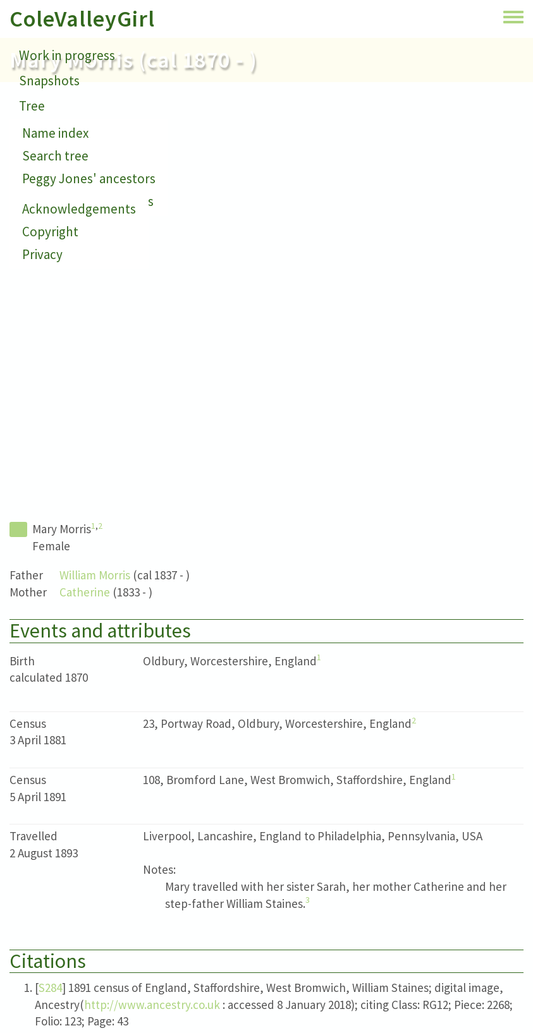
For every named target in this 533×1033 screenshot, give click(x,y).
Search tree (55, 155)
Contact (41, 131)
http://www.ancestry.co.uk (152, 1004)
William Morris (94, 575)
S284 (50, 987)
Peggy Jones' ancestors (89, 178)
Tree (32, 105)
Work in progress (67, 55)
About (36, 156)
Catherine (84, 592)
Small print (50, 181)
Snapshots (49, 80)
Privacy (42, 254)
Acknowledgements (79, 208)
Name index (55, 133)
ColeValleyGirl (82, 18)
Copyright (50, 231)
